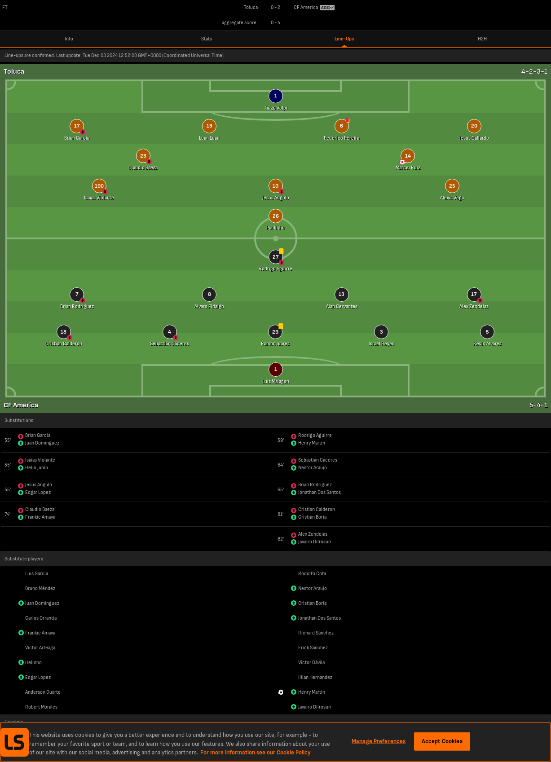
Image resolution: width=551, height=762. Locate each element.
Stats (206, 39)
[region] (275, 742)
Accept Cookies (442, 740)
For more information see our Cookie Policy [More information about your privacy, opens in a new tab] (255, 752)
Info (69, 39)
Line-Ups (344, 39)
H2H (482, 39)
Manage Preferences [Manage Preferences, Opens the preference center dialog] (379, 740)
